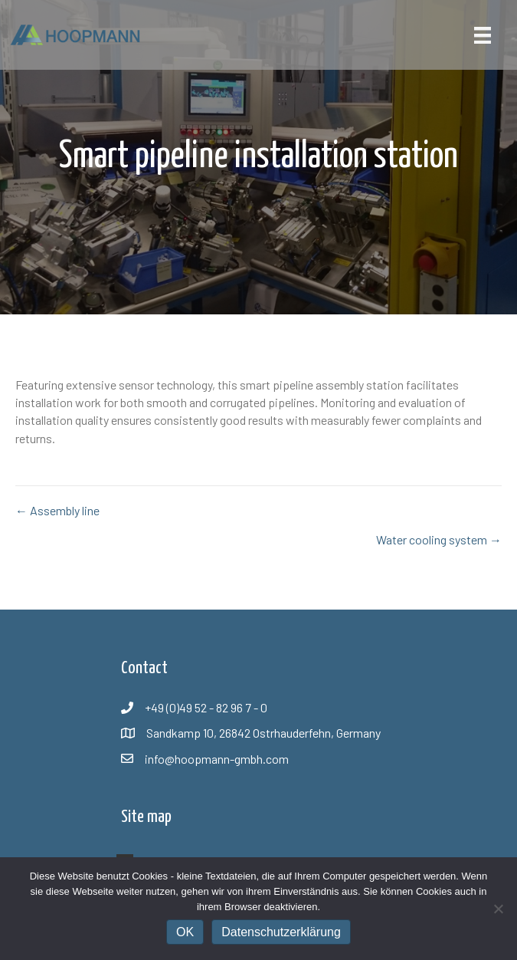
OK (185, 932)
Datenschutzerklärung (281, 932)
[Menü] (482, 34)
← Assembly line (57, 510)
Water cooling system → (439, 539)
